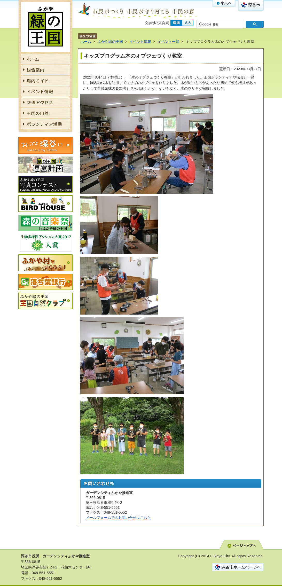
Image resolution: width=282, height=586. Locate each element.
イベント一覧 (168, 42)
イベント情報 (140, 42)
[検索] (219, 24)
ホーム (85, 42)
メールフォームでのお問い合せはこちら (118, 517)
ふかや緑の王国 (110, 42)
